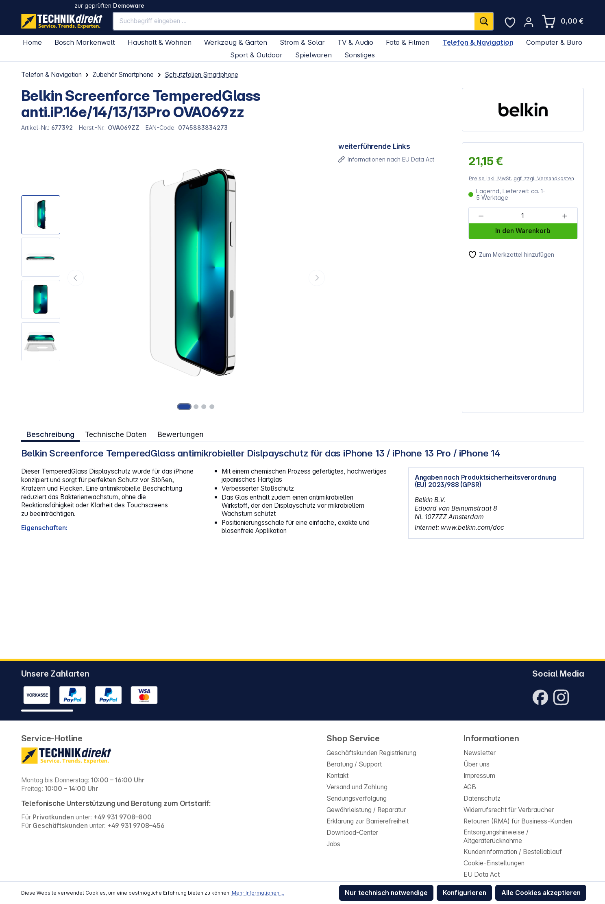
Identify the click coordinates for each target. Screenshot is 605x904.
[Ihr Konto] (528, 22)
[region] (174, 277)
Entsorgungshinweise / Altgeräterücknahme (496, 836)
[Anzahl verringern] (481, 215)
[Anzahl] (522, 215)
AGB (470, 787)
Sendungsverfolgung (356, 798)
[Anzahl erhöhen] (565, 215)
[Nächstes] (317, 278)
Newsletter (480, 753)
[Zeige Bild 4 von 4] (211, 406)
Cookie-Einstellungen (494, 863)
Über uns (477, 764)
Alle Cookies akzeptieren (541, 893)
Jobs (333, 844)
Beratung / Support (354, 764)
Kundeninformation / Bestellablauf (513, 852)
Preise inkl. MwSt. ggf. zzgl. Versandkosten (521, 178)
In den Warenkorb (523, 231)
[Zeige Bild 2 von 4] (196, 406)
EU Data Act (482, 874)
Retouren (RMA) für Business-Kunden (518, 821)
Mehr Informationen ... (258, 893)
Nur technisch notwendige (386, 893)
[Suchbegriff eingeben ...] (294, 21)
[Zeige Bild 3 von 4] (204, 406)
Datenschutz (482, 798)
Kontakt (337, 776)
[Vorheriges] (75, 278)
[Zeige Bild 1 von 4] (184, 406)
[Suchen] (484, 21)
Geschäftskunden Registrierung (371, 753)
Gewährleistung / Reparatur (366, 810)
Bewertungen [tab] (180, 433)
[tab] (50, 434)
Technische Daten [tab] (115, 433)
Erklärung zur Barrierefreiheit (367, 821)
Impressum (479, 776)
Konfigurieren (464, 893)
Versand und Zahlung (356, 787)
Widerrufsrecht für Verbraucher (509, 810)
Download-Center (352, 832)
